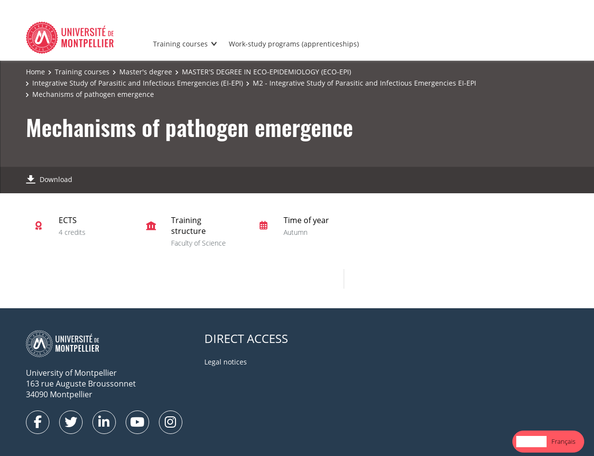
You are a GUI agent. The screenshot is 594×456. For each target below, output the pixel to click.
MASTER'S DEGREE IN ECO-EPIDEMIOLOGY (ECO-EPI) (266, 71)
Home (35, 71)
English (531, 441)
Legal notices (225, 361)
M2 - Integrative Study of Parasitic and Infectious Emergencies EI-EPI (364, 83)
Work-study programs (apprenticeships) (294, 43)
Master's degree (145, 71)
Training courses (180, 43)
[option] (563, 441)
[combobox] (531, 441)
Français (563, 441)
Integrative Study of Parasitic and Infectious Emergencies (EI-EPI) (137, 83)
